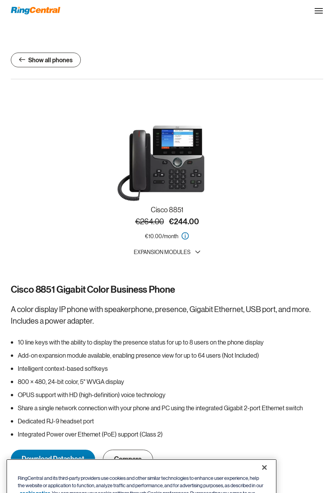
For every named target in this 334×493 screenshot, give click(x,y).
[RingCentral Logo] (35, 10)
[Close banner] (264, 474)
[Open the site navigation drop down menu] (318, 11)
